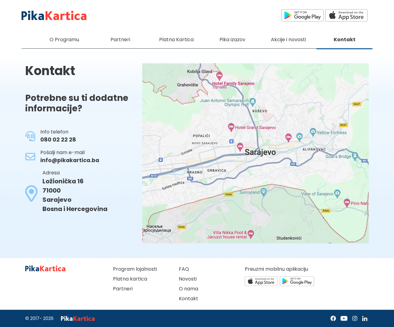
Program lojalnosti (135, 269)
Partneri (123, 288)
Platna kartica (130, 278)
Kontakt (188, 298)
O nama (188, 288)
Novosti (188, 278)
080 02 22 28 (58, 139)
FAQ (184, 269)
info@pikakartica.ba (69, 160)
